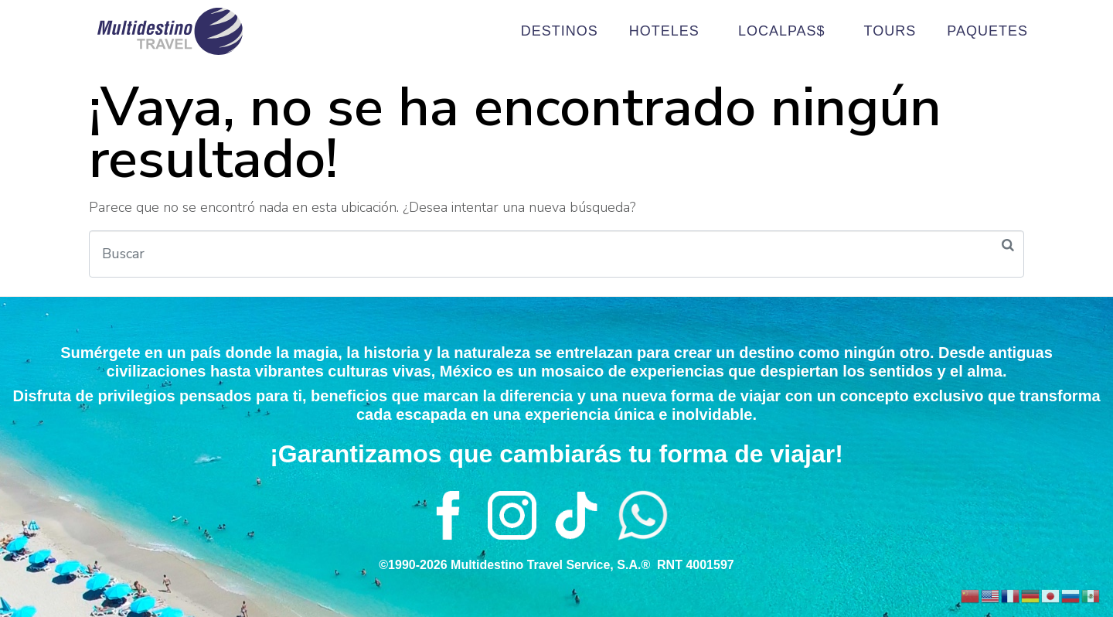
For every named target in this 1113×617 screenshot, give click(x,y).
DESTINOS (559, 31)
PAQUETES (987, 31)
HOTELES (668, 31)
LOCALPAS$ (785, 31)
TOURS (890, 31)
